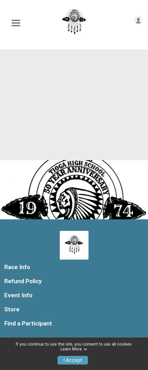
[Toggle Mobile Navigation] (16, 23)
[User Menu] (138, 20)
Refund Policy (23, 281)
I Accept (72, 360)
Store (12, 309)
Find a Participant (28, 323)
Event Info (18, 295)
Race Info (17, 267)
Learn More (74, 349)
